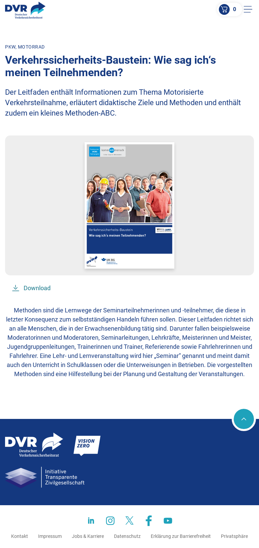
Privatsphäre (234, 536)
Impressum (50, 536)
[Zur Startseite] (25, 10)
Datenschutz (127, 536)
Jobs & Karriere (88, 536)
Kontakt (19, 536)
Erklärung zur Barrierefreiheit (181, 536)
